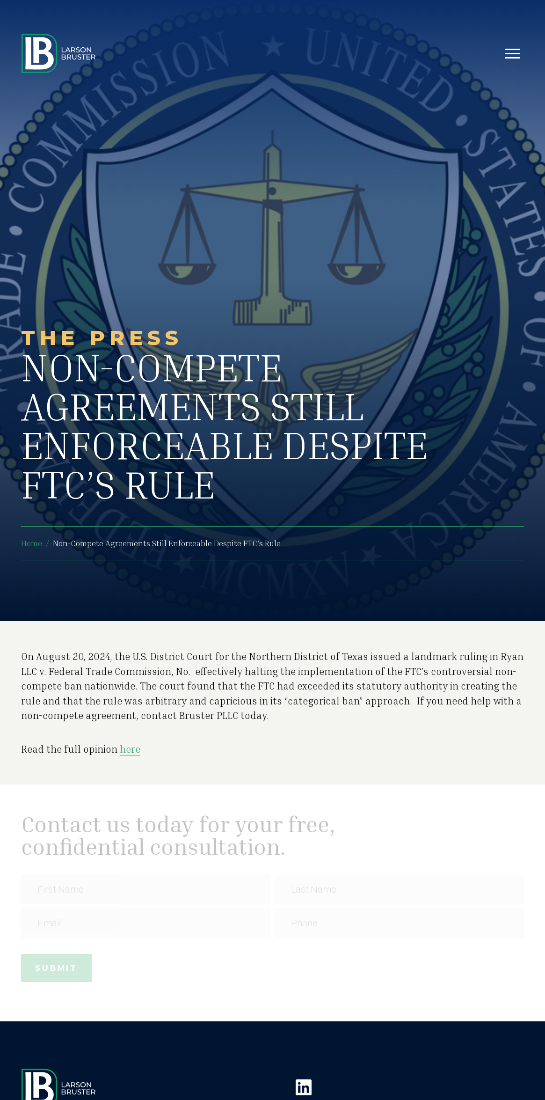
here (130, 749)
